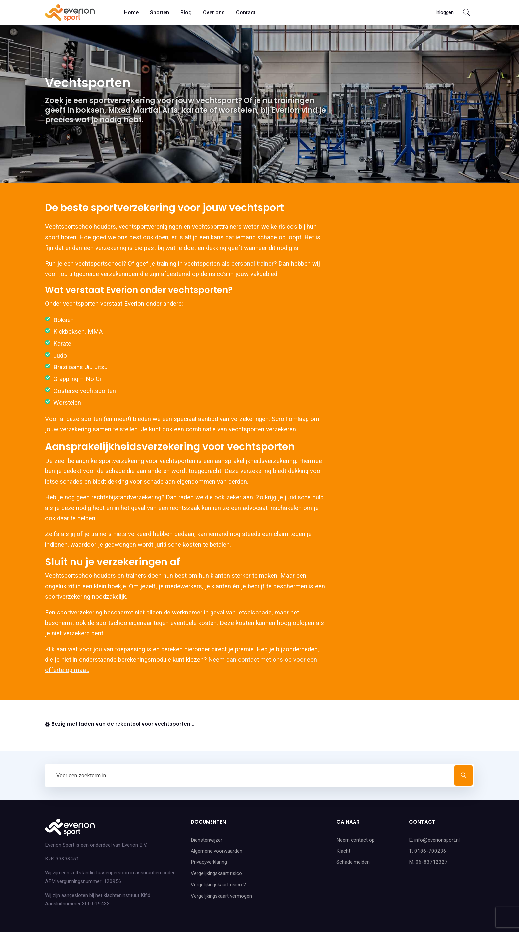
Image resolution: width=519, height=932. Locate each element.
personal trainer (252, 263)
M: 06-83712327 (428, 862)
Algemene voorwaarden (216, 851)
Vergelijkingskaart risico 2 (218, 885)
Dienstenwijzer (206, 840)
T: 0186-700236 (427, 851)
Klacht (343, 851)
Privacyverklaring (209, 862)
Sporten (159, 12)
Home (131, 12)
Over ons (214, 12)
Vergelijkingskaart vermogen (221, 896)
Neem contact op (355, 840)
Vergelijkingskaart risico (216, 873)
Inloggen (444, 12)
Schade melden (353, 862)
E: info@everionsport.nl (434, 840)
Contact (245, 12)
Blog (186, 12)
